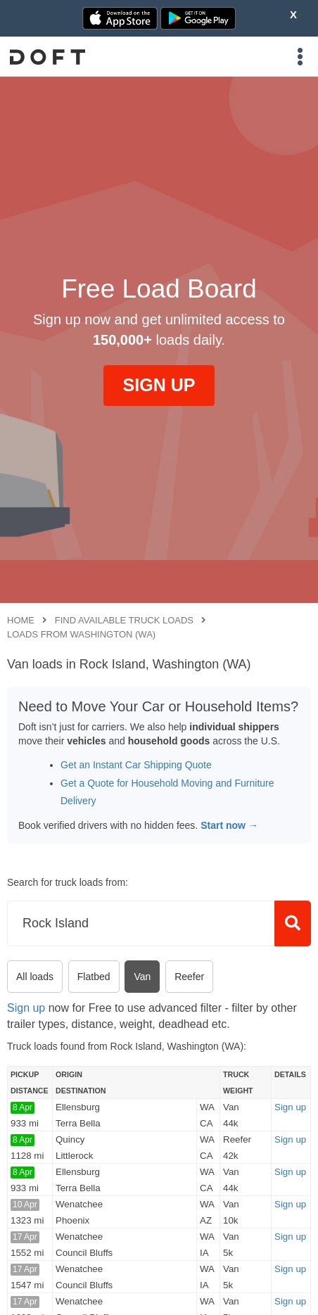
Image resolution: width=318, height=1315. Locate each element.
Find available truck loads (124, 620)
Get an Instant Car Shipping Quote (136, 764)
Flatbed (93, 976)
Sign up (26, 1008)
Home (20, 620)
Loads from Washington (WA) (81, 634)
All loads (34, 976)
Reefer (189, 976)
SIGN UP (159, 385)
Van (142, 976)
